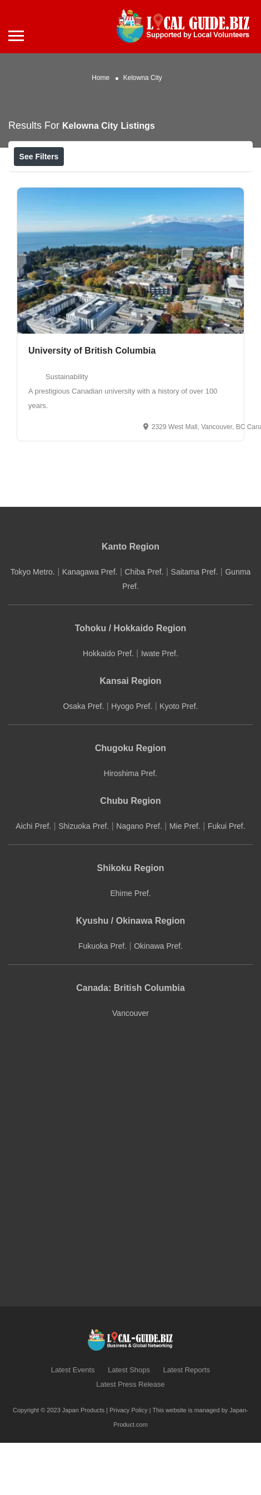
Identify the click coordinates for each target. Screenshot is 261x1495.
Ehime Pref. (130, 946)
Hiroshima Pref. (130, 826)
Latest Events (73, 1423)
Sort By (188, 181)
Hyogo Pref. (131, 759)
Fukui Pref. (226, 879)
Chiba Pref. (143, 625)
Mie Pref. (184, 879)
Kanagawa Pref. (90, 625)
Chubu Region (130, 854)
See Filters (39, 156)
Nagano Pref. (139, 879)
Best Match (127, 181)
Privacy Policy (128, 1463)
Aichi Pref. (33, 879)
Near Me (62, 181)
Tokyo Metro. (33, 625)
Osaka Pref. (83, 759)
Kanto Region (130, 600)
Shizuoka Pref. (83, 879)
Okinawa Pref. (158, 999)
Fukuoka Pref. (102, 999)
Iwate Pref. (159, 706)
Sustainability (67, 430)
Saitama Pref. (194, 625)
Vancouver (130, 1066)
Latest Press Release (130, 1437)
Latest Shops (129, 1423)
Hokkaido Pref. (108, 706)
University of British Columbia (91, 404)
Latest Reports (186, 1423)
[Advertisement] (104, 1211)
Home (100, 78)
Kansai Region (130, 734)
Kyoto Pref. (178, 759)
